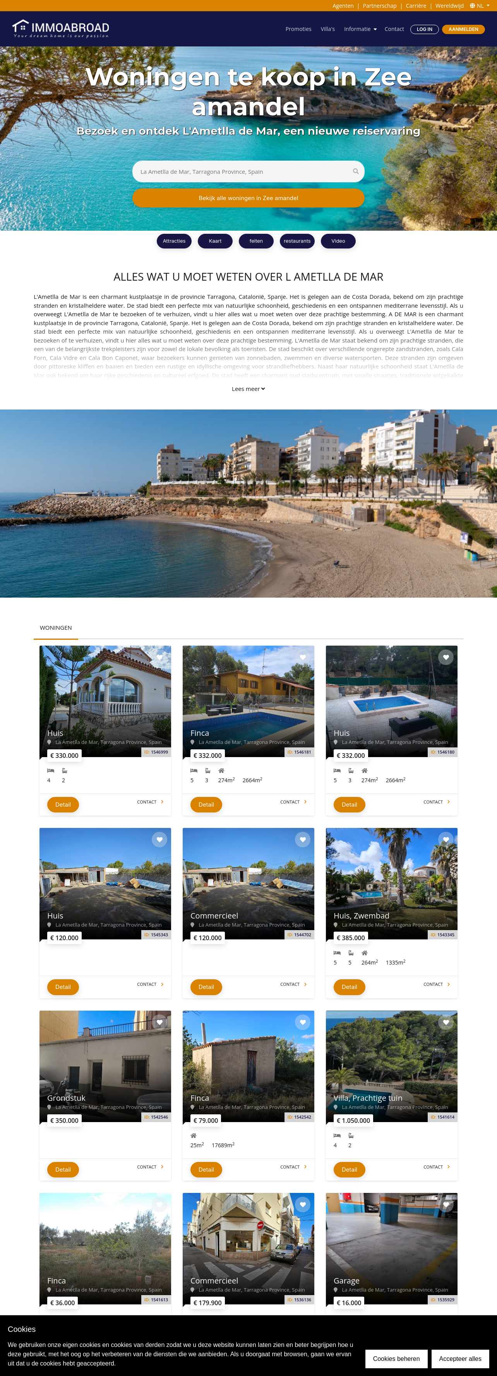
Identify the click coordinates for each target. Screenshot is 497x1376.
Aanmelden (463, 29)
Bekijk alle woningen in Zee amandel (248, 198)
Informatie (357, 29)
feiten (256, 241)
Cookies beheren (396, 1358)
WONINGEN (56, 627)
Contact (394, 29)
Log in (424, 29)
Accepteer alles (460, 1358)
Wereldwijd (449, 5)
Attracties (174, 241)
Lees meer (248, 388)
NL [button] (477, 5)
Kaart (215, 241)
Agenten (342, 5)
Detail (63, 804)
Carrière (416, 5)
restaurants (297, 241)
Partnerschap (380, 5)
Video (338, 241)
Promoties (299, 29)
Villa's (328, 29)
